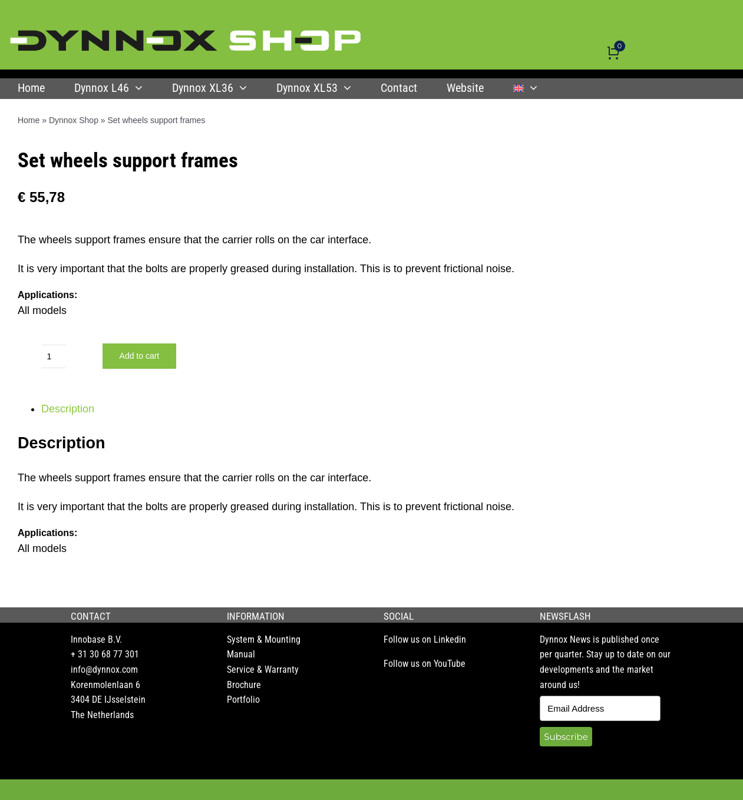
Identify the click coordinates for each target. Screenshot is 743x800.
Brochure (244, 684)
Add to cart (140, 356)
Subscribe (565, 736)
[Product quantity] (53, 356)
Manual (241, 654)
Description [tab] (67, 409)
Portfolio (243, 699)
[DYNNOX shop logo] (186, 35)
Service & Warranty (263, 669)
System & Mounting (263, 639)
